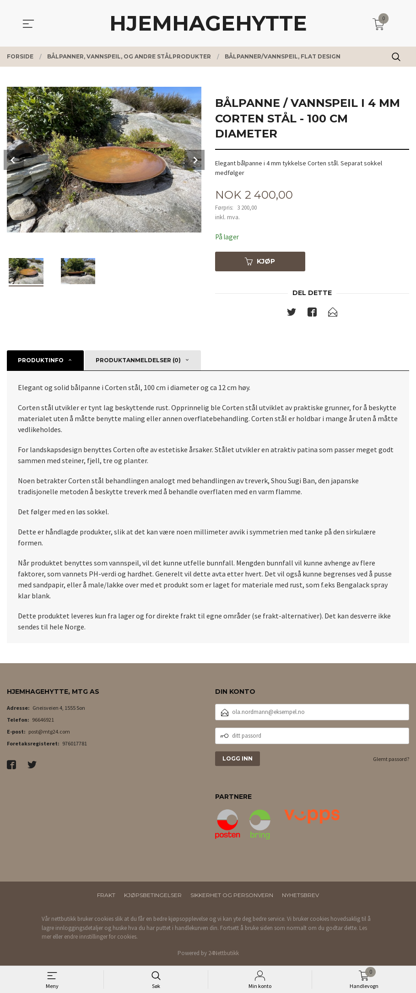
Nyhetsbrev (300, 896)
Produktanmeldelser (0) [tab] (138, 361)
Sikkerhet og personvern (231, 896)
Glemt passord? (391, 759)
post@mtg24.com (49, 732)
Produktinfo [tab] (41, 361)
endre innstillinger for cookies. (101, 937)
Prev (14, 160)
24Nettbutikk (223, 954)
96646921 (43, 720)
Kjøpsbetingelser (153, 896)
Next (194, 160)
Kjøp (260, 262)
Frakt (106, 896)
